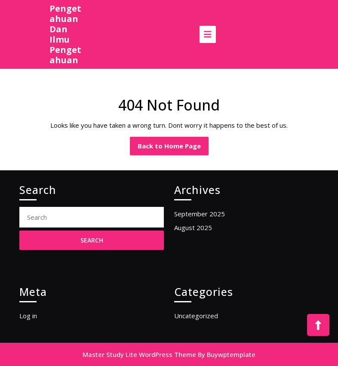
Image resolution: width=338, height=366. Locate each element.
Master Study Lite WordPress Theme (139, 354)
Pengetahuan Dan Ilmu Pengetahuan (65, 34)
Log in (28, 315)
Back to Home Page (173, 148)
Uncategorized (196, 315)
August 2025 (193, 227)
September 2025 (199, 213)
